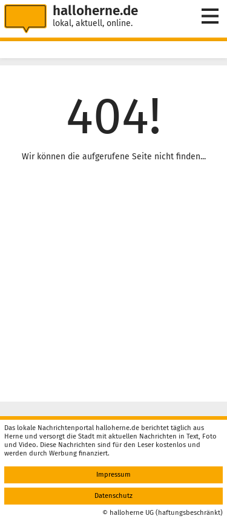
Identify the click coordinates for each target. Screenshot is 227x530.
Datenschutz (113, 496)
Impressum (113, 475)
